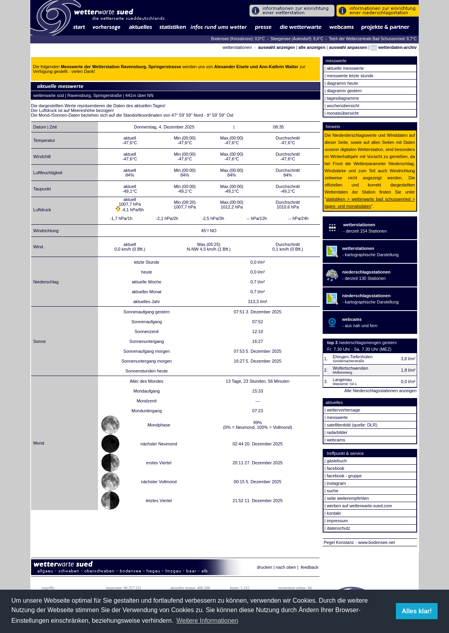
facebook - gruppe (344, 475)
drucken (264, 567)
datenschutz (338, 528)
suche (332, 490)
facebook (335, 468)
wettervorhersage (343, 410)
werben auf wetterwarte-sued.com (359, 505)
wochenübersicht (343, 105)
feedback (309, 567)
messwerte (337, 417)
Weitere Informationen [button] (207, 620)
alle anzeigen (311, 47)
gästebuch (337, 460)
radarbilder (337, 432)
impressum (337, 520)
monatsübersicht (342, 113)
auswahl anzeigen (276, 47)
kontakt (333, 513)
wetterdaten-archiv (394, 47)
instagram (336, 483)
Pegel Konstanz (339, 542)
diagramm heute (342, 83)
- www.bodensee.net (375, 542)
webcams (336, 440)
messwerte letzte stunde (350, 75)
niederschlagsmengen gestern (368, 342)
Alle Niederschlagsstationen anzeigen (380, 390)
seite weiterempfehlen (348, 498)
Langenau (342, 379)
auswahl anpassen (348, 47)
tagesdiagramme (343, 98)
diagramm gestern (344, 90)
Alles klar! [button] (417, 611)
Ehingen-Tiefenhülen (352, 356)
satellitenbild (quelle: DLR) (352, 425)
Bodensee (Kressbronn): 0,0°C (238, 39)
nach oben (286, 567)
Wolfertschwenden (350, 368)
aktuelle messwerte (345, 68)
